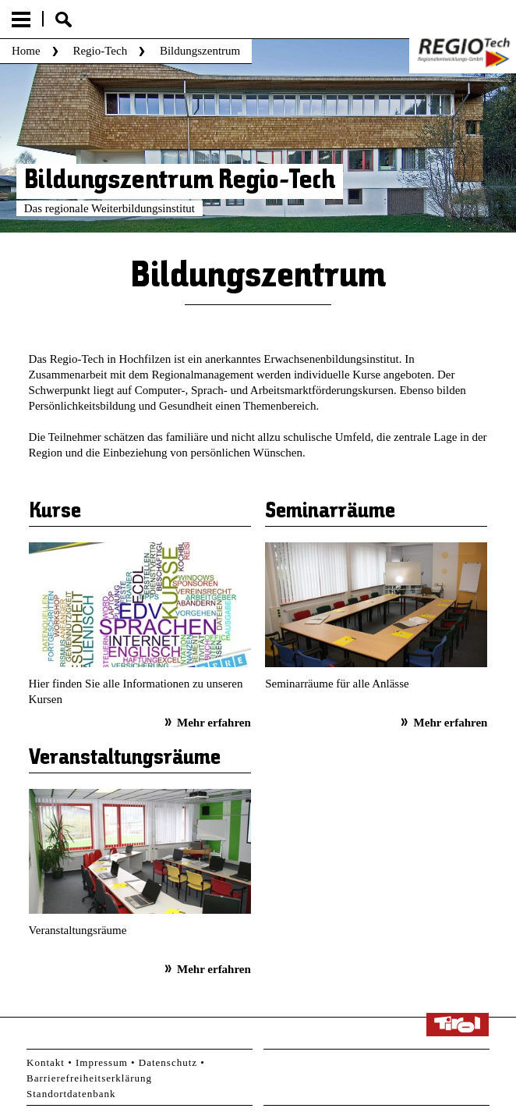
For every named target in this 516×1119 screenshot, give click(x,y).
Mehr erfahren (214, 722)
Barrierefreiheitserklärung (89, 1078)
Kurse (55, 512)
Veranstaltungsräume (125, 758)
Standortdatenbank (71, 1093)
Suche (63, 19)
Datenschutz (168, 1062)
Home (26, 50)
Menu (21, 19)
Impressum (102, 1062)
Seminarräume (330, 512)
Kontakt (46, 1062)
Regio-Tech (99, 50)
